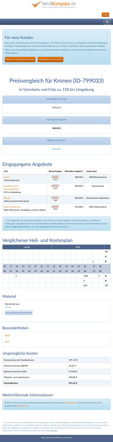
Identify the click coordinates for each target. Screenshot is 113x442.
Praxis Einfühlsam (12, 206)
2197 (7, 341)
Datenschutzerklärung (54, 438)
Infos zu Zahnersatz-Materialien (19, 312)
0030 (7, 335)
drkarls (7, 198)
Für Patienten (52, 430)
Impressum (68, 438)
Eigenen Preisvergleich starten (20, 59)
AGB (42, 438)
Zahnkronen (71, 402)
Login (105, 14)
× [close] (107, 33)
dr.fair (6, 177)
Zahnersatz (23, 405)
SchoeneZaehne (11, 189)
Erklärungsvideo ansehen (50, 59)
